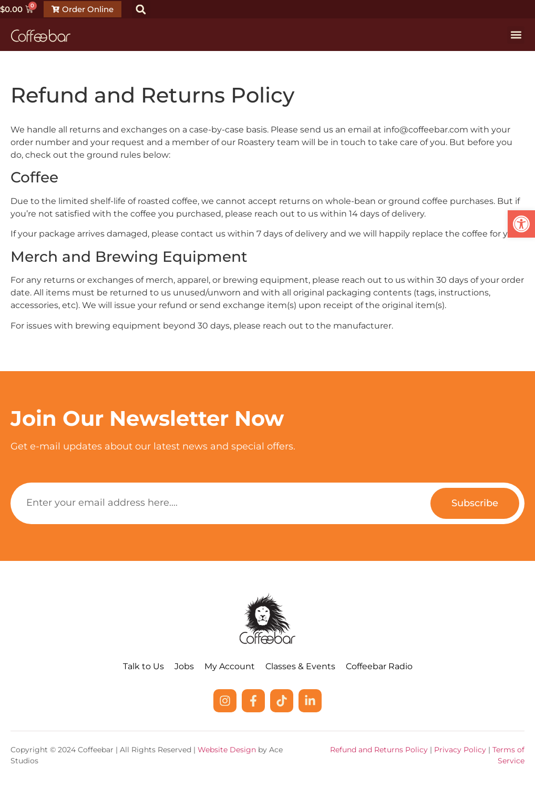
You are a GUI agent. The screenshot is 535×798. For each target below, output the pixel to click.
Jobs (184, 666)
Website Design (227, 749)
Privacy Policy (460, 749)
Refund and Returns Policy (379, 749)
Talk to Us (143, 666)
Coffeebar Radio (379, 666)
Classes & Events (300, 666)
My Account (229, 666)
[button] (141, 9)
